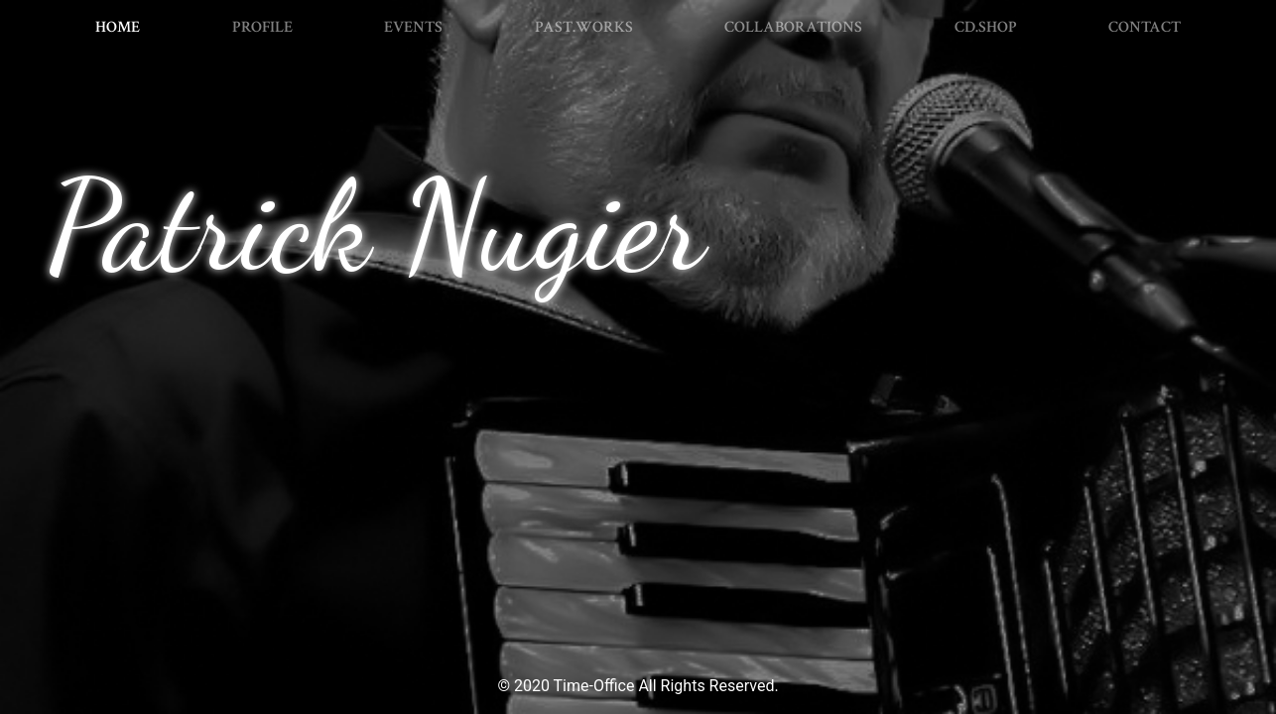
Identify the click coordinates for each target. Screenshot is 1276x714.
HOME (121, 26)
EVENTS (413, 27)
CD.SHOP (986, 27)
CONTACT (1144, 27)
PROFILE (262, 27)
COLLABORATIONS (793, 27)
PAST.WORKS (584, 27)
